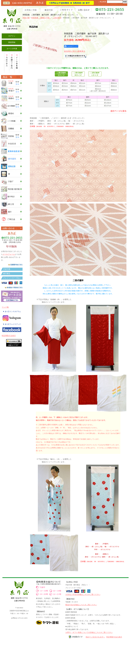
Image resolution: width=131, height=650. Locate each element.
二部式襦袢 (57, 18)
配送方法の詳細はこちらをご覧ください (81, 605)
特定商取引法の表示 (114, 637)
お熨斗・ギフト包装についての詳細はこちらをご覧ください (89, 632)
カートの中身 (12, 49)
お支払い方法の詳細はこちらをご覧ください (83, 594)
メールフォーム (9, 254)
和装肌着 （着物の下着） (41, 18)
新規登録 (11, 42)
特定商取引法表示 (9, 336)
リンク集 (5, 307)
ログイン (11, 36)
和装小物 (26, 18)
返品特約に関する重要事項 (74, 51)
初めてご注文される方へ (95, 637)
